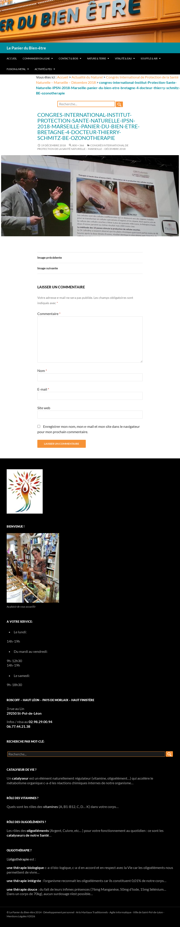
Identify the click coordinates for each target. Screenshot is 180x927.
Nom (42, 370)
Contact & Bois (68, 58)
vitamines (50, 806)
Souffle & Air (149, 58)
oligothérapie (18, 859)
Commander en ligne (36, 58)
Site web (43, 408)
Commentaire (48, 313)
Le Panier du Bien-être (26, 47)
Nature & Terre (96, 58)
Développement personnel (58, 912)
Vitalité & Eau (123, 58)
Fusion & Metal (16, 69)
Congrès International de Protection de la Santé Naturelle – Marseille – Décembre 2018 (82, 147)
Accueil (12, 58)
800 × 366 (78, 145)
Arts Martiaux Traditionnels (92, 912)
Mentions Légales (17, 916)
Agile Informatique (120, 912)
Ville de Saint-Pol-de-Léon (148, 912)
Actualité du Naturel (87, 77)
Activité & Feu (43, 69)
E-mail (43, 389)
